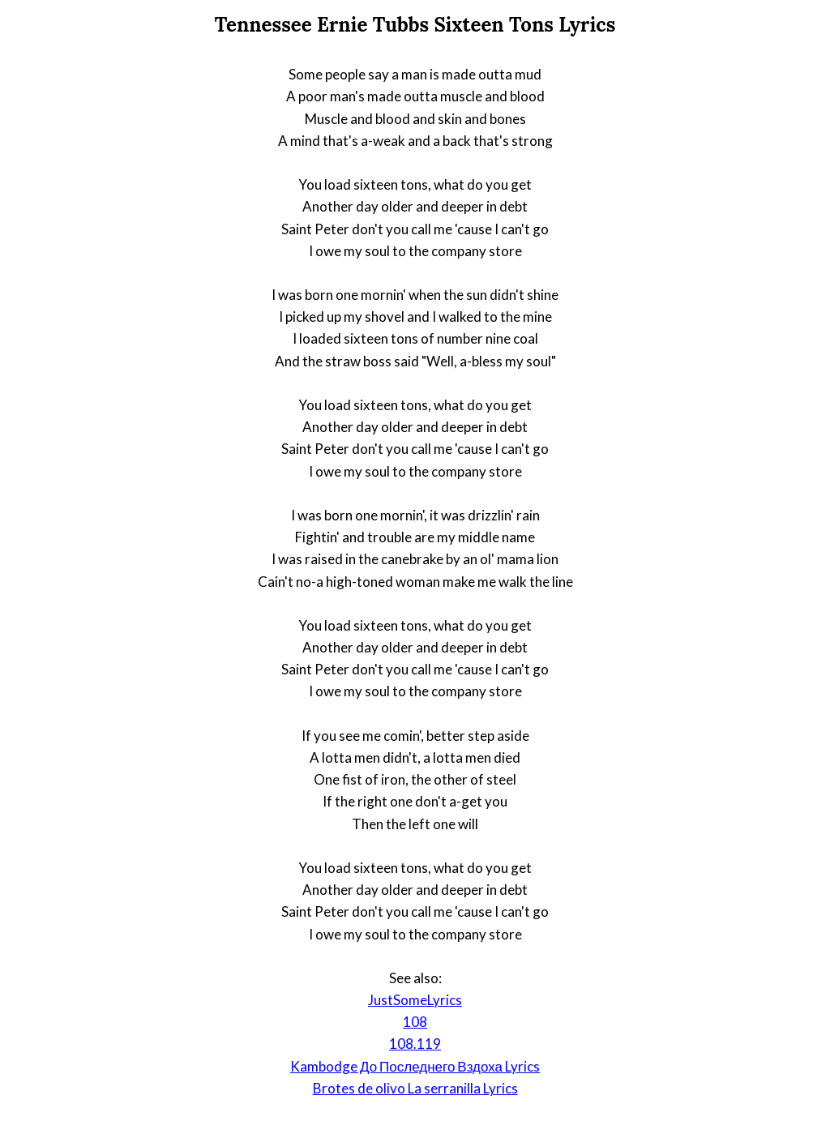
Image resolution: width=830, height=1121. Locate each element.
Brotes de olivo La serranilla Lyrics (415, 1088)
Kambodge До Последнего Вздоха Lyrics (415, 1066)
